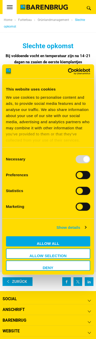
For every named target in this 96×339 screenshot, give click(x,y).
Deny (48, 268)
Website (11, 331)
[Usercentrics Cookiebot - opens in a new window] (68, 71)
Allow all (48, 243)
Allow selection (48, 256)
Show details (68, 227)
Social (10, 298)
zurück (19, 281)
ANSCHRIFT (14, 309)
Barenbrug (14, 320)
